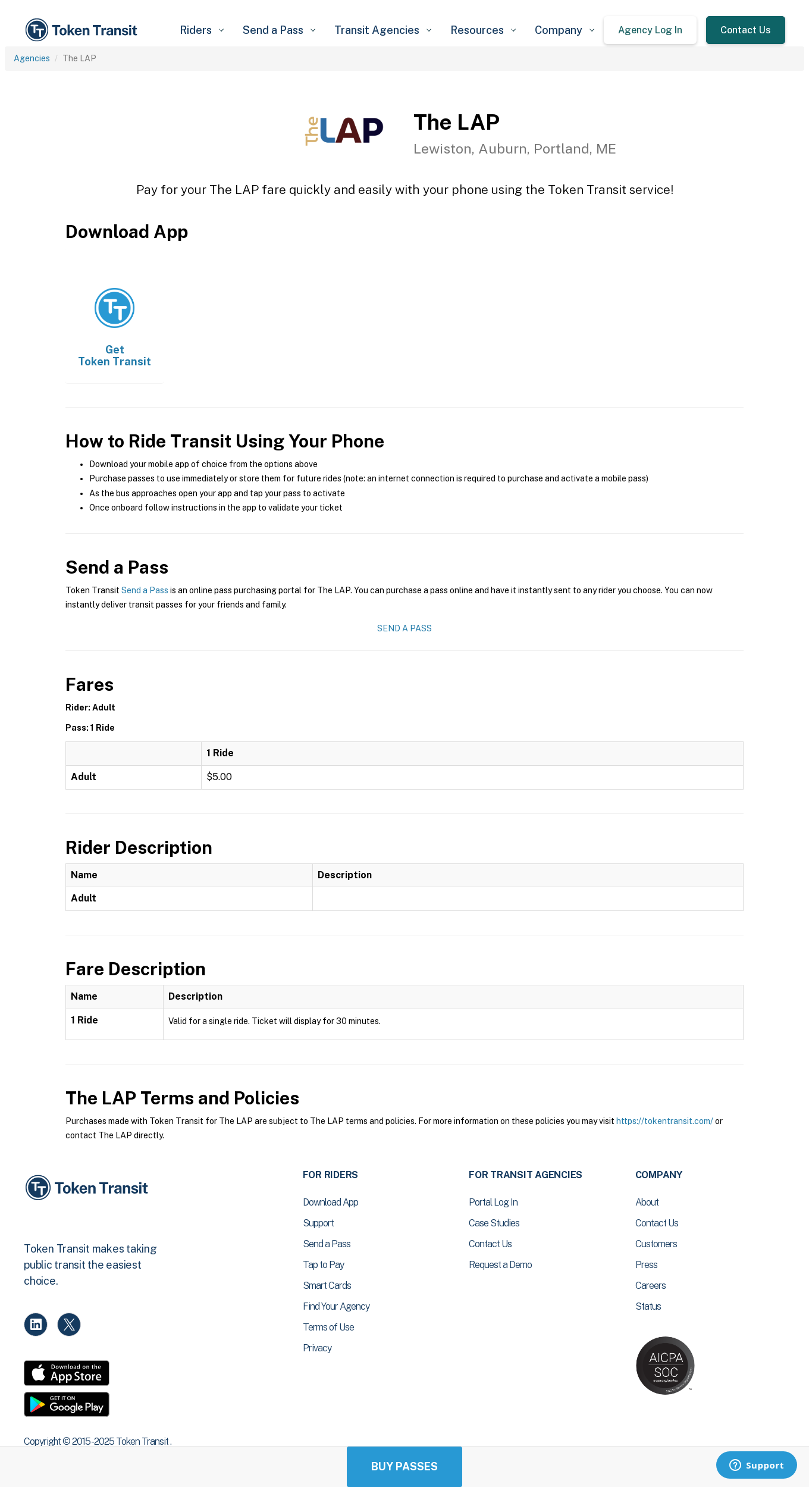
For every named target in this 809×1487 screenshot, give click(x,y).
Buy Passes (404, 1466)
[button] (201, 30)
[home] (83, 30)
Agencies (32, 58)
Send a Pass (144, 590)
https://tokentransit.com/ (664, 1121)
